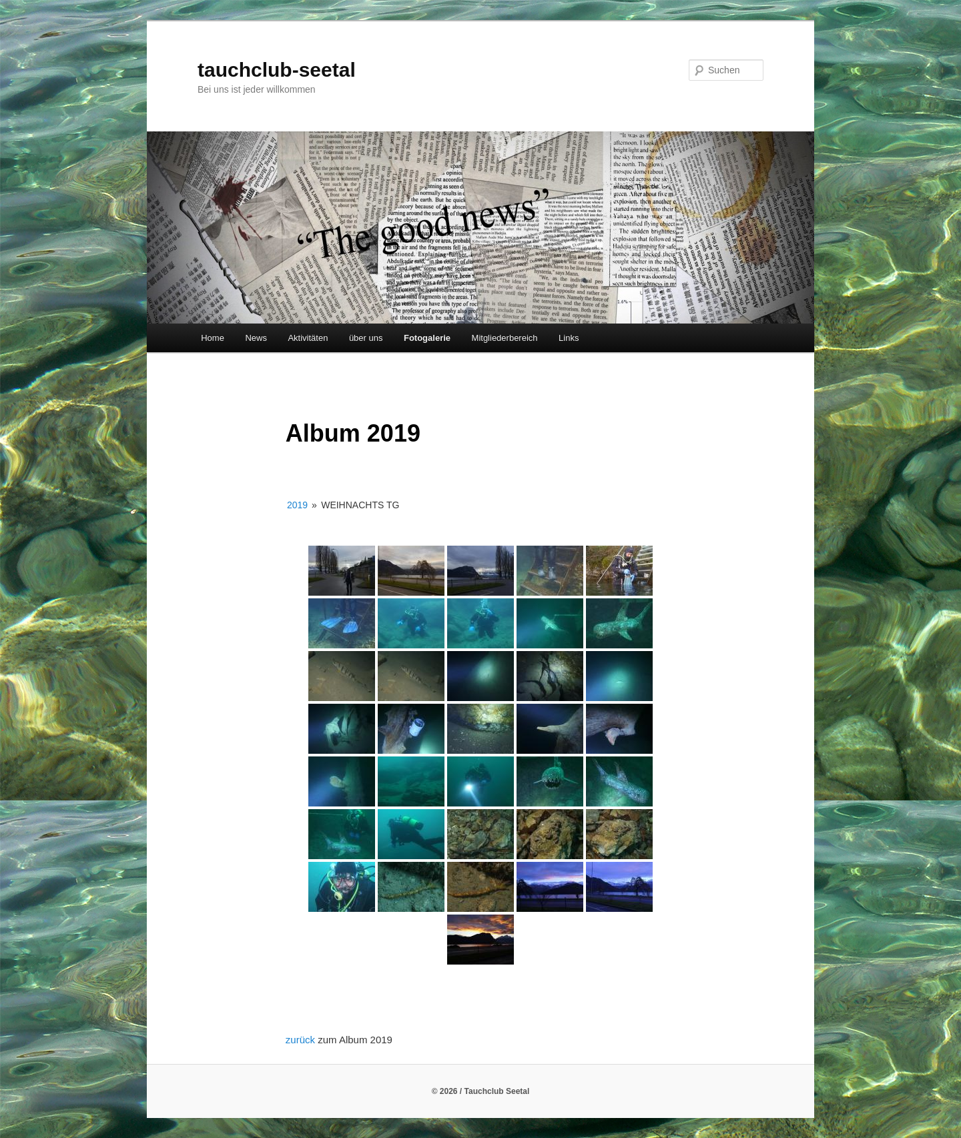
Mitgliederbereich (505, 338)
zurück (302, 1039)
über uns (366, 338)
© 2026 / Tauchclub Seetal (481, 1091)
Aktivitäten (308, 338)
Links (569, 338)
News (256, 338)
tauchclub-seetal (277, 70)
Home (212, 338)
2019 (297, 505)
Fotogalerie (427, 338)
